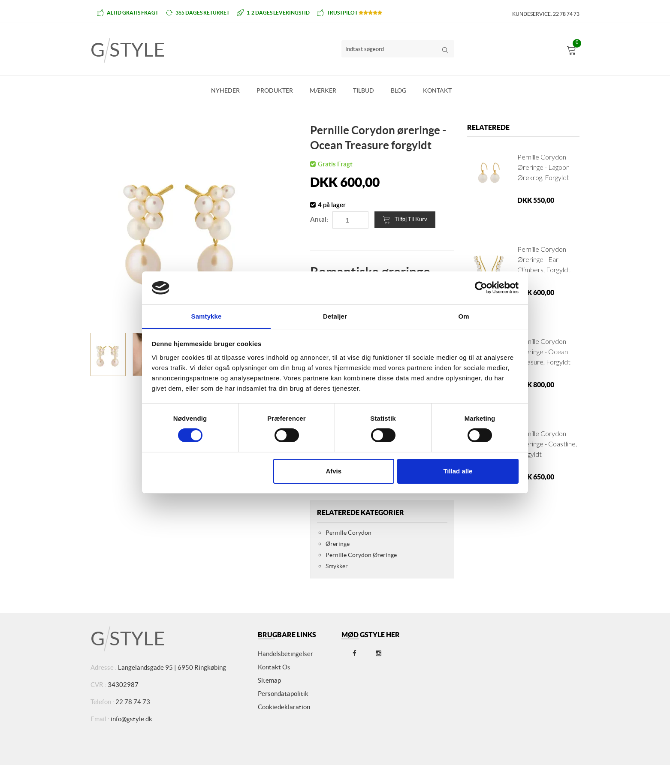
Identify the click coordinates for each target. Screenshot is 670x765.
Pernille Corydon (348, 532)
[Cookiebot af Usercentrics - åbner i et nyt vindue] (481, 287)
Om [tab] (463, 315)
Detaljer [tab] (335, 315)
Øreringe (338, 543)
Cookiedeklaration (284, 707)
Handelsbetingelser (285, 653)
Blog (398, 90)
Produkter (275, 90)
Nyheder (225, 90)
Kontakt (437, 90)
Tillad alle (457, 471)
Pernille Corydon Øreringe (361, 554)
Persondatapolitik (283, 693)
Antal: (319, 219)
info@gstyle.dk (131, 719)
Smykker (337, 566)
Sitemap (269, 680)
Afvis (333, 471)
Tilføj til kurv (405, 219)
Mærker (323, 90)
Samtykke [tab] (206, 315)
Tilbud (363, 90)
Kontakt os (274, 667)
